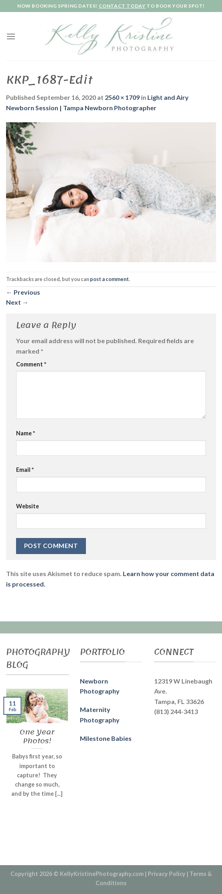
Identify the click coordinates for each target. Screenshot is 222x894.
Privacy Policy (166, 873)
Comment (31, 364)
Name (25, 433)
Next (17, 302)
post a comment (109, 279)
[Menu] (11, 36)
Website (27, 506)
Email (25, 469)
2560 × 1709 (122, 97)
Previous (23, 292)
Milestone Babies (106, 738)
